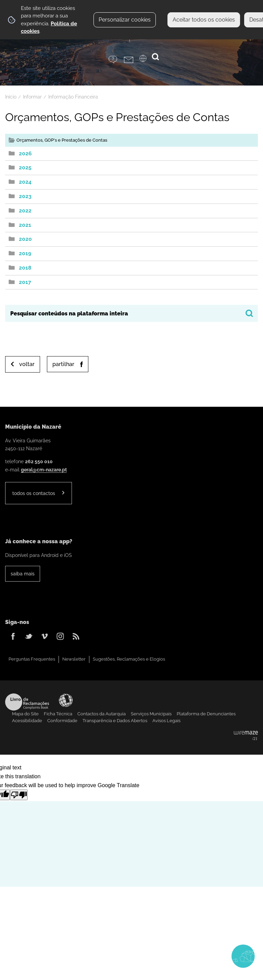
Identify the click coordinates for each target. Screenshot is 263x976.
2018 (25, 267)
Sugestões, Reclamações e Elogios (129, 659)
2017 (25, 282)
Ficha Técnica (58, 713)
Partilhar (63, 364)
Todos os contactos (33, 493)
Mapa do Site (25, 713)
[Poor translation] (19, 795)
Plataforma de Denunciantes (206, 713)
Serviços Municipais (151, 713)
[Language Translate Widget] (147, 60)
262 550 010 (39, 461)
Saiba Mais (23, 573)
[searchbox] (131, 313)
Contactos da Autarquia (101, 713)
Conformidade (62, 720)
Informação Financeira (73, 97)
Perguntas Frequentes (32, 659)
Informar (32, 97)
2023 (25, 196)
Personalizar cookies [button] (125, 19)
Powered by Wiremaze (246, 736)
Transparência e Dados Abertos (115, 720)
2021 (25, 225)
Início (10, 97)
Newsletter (74, 659)
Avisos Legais (166, 720)
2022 (25, 210)
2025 (25, 167)
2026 (25, 153)
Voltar (27, 364)
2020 (25, 239)
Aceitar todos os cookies (204, 19)
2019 (25, 253)
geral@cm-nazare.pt (44, 469)
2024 (25, 182)
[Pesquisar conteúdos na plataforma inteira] (249, 313)
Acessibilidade (66, 700)
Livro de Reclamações (27, 702)
